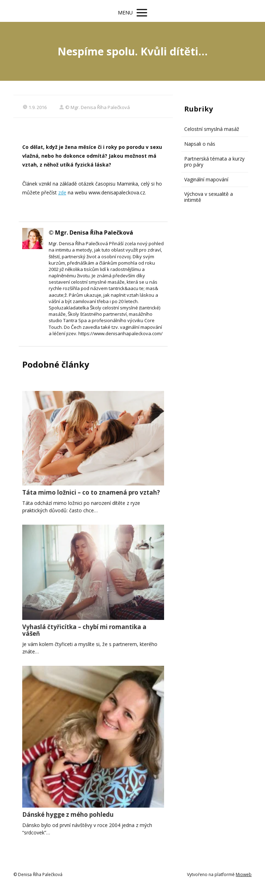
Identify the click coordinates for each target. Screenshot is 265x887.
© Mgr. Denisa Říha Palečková (94, 107)
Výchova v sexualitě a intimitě (208, 197)
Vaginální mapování (206, 179)
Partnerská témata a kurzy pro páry (214, 161)
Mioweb (244, 874)
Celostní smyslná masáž (211, 129)
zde (62, 192)
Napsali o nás (199, 143)
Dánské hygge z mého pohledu (68, 814)
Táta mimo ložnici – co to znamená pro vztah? (91, 492)
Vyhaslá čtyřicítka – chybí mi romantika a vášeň (84, 630)
